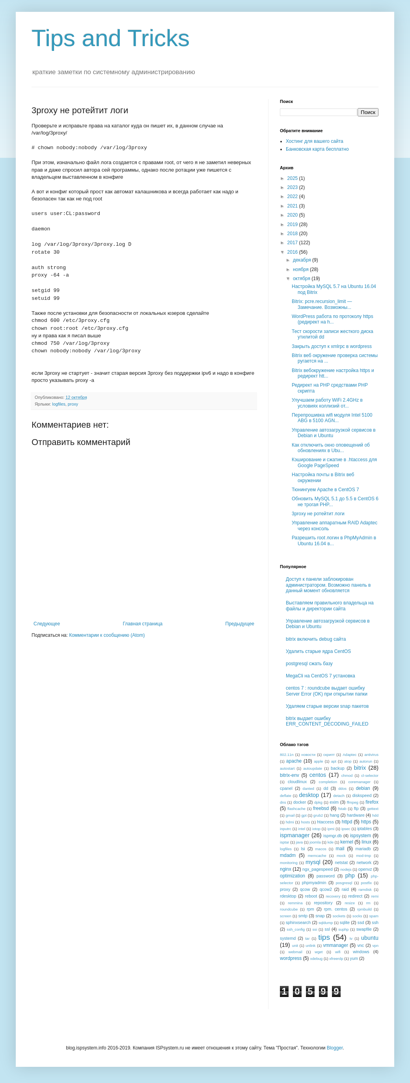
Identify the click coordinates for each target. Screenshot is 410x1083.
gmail (289, 815)
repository (323, 902)
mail (340, 848)
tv (351, 938)
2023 (293, 187)
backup (338, 768)
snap (319, 915)
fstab (342, 808)
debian (363, 788)
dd (326, 788)
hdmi (290, 822)
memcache (317, 855)
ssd (361, 922)
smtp (303, 915)
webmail (295, 952)
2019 (293, 224)
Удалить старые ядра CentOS (318, 651)
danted (308, 788)
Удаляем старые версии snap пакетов (327, 706)
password (326, 876)
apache (294, 761)
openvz (365, 869)
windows (361, 951)
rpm (310, 909)
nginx (285, 869)
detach (339, 795)
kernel (346, 842)
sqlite (345, 922)
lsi (303, 848)
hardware (356, 815)
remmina (295, 903)
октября (302, 278)
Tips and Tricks (111, 38)
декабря (302, 260)
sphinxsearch (298, 922)
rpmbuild (364, 909)
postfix (366, 883)
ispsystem (360, 835)
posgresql (344, 883)
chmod (347, 775)
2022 (293, 196)
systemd (288, 938)
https (366, 822)
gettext (372, 808)
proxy (73, 404)
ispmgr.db (332, 835)
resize (350, 903)
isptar (284, 842)
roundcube (289, 909)
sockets (339, 916)
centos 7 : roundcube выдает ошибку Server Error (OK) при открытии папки (326, 690)
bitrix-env (289, 775)
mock (341, 855)
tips (324, 937)
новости (309, 754)
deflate (285, 795)
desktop (309, 795)
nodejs (345, 869)
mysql (313, 862)
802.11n (287, 754)
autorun (366, 761)
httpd (347, 822)
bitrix (360, 768)
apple (318, 761)
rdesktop (288, 896)
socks (357, 916)
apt (333, 761)
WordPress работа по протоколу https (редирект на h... (332, 319)
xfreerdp (336, 958)
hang (334, 815)
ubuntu (369, 938)
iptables (364, 828)
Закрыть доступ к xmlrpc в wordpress (332, 346)
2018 (293, 233)
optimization (292, 876)
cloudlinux (297, 781)
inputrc (285, 829)
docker (299, 802)
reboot (311, 896)
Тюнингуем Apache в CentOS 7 (325, 489)
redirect (355, 896)
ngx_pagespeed (317, 869)
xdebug (316, 958)
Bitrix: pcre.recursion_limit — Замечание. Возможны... (322, 304)
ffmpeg (352, 802)
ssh (375, 922)
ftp (356, 808)
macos (320, 849)
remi (374, 896)
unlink (310, 945)
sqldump (326, 922)
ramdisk (365, 889)
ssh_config (296, 929)
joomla (315, 842)
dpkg (318, 802)
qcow (305, 889)
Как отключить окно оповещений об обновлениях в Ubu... (331, 447)
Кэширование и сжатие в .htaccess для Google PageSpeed (334, 462)
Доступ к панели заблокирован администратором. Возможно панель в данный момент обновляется (328, 584)
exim (334, 802)
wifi (338, 952)
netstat (341, 862)
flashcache (296, 808)
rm (368, 903)
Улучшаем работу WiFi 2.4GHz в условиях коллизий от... (327, 402)
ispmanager (294, 835)
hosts (305, 822)
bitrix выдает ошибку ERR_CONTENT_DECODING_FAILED (327, 721)
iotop (316, 829)
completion (328, 782)
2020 (293, 215)
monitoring (289, 862)
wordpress (291, 958)
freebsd (321, 808)
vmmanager (335, 945)
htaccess (325, 821)
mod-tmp (363, 855)
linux (366, 842)
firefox (371, 802)
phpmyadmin (314, 882)
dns (283, 802)
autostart (287, 768)
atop (348, 761)
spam (373, 916)
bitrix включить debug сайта (316, 639)
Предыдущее (240, 624)
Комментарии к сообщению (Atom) (107, 635)
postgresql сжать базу (309, 663)
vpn (375, 945)
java (299, 842)
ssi (315, 929)
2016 (293, 252)
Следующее (47, 624)
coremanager (359, 782)
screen (285, 916)
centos (317, 775)
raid (345, 889)
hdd (375, 815)
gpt (303, 815)
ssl (327, 929)
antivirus (371, 754)
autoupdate (312, 768)
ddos (342, 788)
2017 (293, 242)
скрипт (329, 754)
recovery (333, 896)
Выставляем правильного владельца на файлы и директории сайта (330, 605)
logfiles (58, 404)
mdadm (288, 855)
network (363, 862)
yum (354, 958)
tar (307, 938)
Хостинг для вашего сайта (314, 141)
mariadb (363, 848)
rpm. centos (335, 909)
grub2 (318, 815)
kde (331, 842)
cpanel (286, 788)
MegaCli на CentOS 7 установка (320, 676)
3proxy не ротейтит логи (318, 513)
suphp (343, 929)
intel (302, 829)
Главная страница (143, 624)
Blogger (335, 1048)
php (350, 875)
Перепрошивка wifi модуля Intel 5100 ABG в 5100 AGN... (332, 417)
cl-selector (369, 775)
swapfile (364, 929)
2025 (293, 178)
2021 (293, 206)
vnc (360, 945)
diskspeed (362, 795)
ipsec (345, 829)
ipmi (331, 829)
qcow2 (326, 889)
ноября (301, 269)
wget (318, 952)
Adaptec (349, 754)
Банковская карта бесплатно (317, 149)
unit (295, 945)
